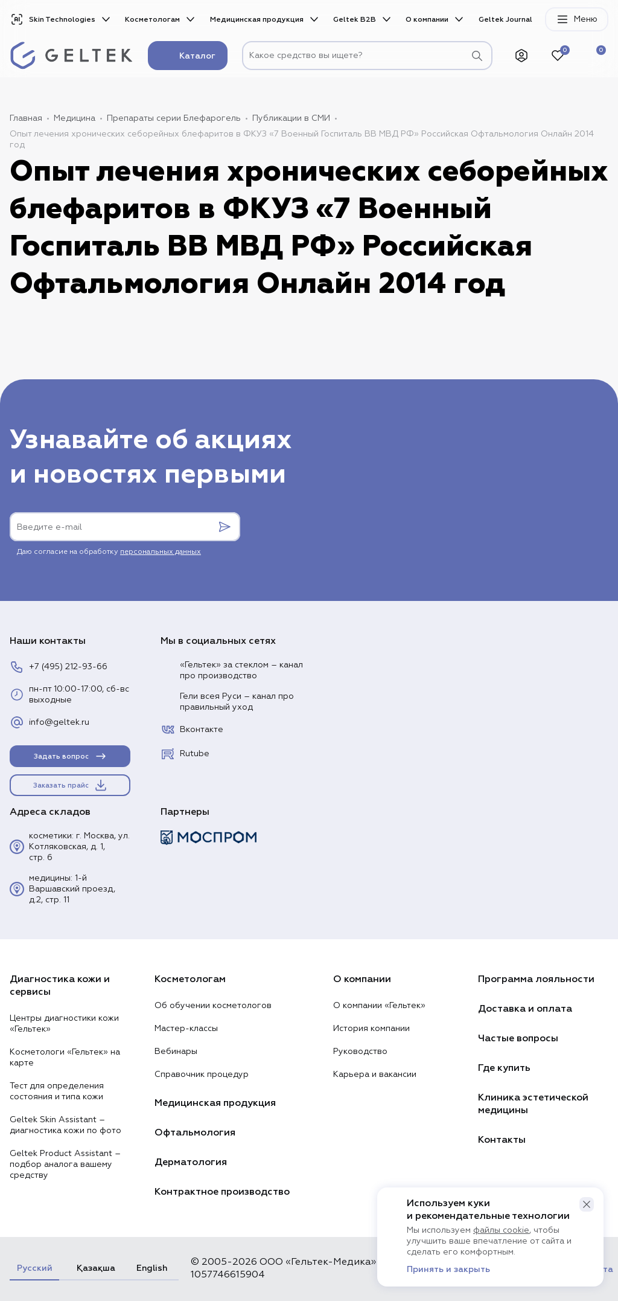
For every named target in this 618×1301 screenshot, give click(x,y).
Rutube (185, 754)
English (151, 1268)
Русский (34, 1268)
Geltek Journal (505, 19)
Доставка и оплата (525, 1009)
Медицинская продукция (257, 19)
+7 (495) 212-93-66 (58, 667)
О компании (427, 19)
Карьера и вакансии (374, 1074)
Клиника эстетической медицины (533, 1103)
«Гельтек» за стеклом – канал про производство (232, 670)
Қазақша (94, 1268)
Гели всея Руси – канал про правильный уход (227, 702)
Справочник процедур (201, 1074)
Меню (576, 19)
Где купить (504, 1068)
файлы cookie (501, 1230)
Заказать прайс (70, 785)
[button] (586, 1204)
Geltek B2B (354, 19)
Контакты (502, 1140)
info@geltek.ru (49, 722)
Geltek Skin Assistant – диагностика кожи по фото (65, 1125)
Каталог (187, 55)
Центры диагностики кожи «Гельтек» (64, 1023)
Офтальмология (194, 1132)
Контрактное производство (222, 1192)
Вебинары (175, 1051)
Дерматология (190, 1162)
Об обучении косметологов (213, 1005)
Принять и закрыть (448, 1269)
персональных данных (160, 552)
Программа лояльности (536, 979)
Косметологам (152, 19)
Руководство (360, 1051)
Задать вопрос (71, 756)
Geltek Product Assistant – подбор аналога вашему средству (65, 1164)
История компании (371, 1028)
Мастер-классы (186, 1028)
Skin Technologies (52, 19)
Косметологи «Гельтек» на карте (65, 1057)
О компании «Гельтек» (379, 1005)
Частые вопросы (518, 1038)
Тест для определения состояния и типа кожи (57, 1091)
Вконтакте (192, 729)
